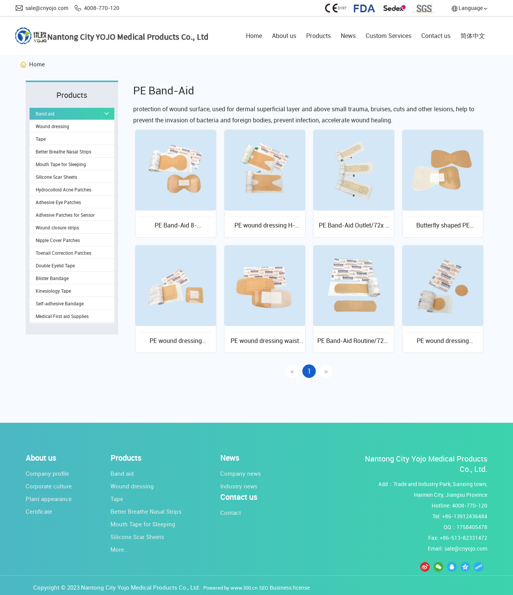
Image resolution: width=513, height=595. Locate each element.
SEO (263, 587)
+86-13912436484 (464, 516)
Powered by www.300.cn (230, 587)
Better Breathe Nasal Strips (146, 511)
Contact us (238, 497)
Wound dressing (132, 486)
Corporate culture (49, 486)
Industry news (238, 486)
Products (126, 458)
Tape (117, 499)
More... (120, 549)
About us (41, 458)
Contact (230, 512)
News (229, 458)
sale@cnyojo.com (46, 8)
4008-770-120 (101, 8)
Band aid (122, 473)
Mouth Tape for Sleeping (143, 524)
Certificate (39, 511)
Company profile (47, 473)
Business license (290, 587)
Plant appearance (49, 499)
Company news (240, 473)
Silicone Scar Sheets (137, 537)
